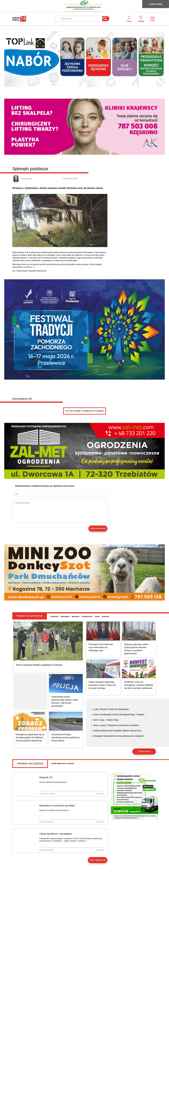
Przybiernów (87, 616)
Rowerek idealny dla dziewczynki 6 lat (53, 782)
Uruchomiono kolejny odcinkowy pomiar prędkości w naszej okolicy (65, 737)
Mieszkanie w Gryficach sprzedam (57, 805)
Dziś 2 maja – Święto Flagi (105, 720)
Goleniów (54, 616)
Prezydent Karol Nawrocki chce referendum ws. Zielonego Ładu (101, 647)
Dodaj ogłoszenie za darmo (62, 763)
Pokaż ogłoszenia (97, 860)
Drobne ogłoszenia (30, 763)
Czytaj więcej (144, 751)
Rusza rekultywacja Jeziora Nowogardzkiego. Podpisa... (119, 714)
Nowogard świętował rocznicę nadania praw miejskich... (119, 736)
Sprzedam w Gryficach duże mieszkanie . (54, 810)
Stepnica (105, 616)
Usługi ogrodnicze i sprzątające (55, 833)
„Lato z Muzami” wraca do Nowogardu (111, 709)
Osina (97, 616)
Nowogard (65, 616)
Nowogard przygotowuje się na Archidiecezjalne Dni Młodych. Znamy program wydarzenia (30, 737)
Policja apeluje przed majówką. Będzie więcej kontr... (118, 730)
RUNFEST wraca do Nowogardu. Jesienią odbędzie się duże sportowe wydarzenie (138, 685)
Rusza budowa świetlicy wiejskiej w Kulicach (39, 665)
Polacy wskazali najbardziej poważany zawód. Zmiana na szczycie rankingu (102, 685)
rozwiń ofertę (155, 4)
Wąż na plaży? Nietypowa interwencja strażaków (116, 725)
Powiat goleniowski (29, 616)
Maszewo (75, 616)
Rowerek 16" (46, 777)
